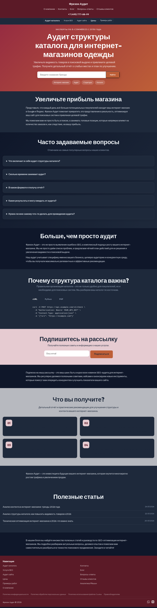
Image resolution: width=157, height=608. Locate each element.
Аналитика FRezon (88, 584)
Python (48, 299)
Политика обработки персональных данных (48, 595)
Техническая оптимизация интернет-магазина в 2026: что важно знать (38, 522)
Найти (113, 75)
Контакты (62, 9)
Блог (72, 9)
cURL (35, 299)
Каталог (100, 82)
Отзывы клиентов (104, 9)
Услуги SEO (68, 20)
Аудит (76, 82)
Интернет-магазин (61, 82)
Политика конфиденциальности (16, 595)
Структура (87, 82)
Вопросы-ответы (85, 9)
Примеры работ (106, 20)
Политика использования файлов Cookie (85, 595)
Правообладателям (112, 595)
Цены (93, 20)
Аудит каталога (52, 20)
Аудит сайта (82, 20)
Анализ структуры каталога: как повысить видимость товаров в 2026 (37, 515)
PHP (61, 299)
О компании (49, 9)
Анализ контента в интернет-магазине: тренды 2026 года (31, 508)
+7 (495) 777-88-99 (78, 14)
